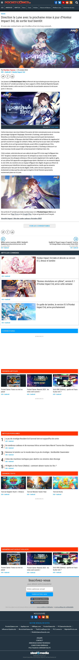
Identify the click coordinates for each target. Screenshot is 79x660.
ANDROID (9, 7)
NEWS (3, 14)
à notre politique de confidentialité (64, 607)
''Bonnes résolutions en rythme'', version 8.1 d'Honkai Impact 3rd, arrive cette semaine (56, 282)
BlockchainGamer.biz (26, 629)
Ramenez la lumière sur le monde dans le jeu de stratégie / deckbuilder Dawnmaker (37, 452)
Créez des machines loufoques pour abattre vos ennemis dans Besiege (32, 459)
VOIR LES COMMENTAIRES (39, 226)
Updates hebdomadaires (41, 602)
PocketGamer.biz (49, 626)
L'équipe (39, 638)
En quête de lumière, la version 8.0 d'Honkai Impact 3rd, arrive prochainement (56, 306)
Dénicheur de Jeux (68, 7)
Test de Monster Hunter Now (36, 492)
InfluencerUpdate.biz (9, 629)
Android (7, 72)
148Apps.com (36, 626)
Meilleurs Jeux (57, 7)
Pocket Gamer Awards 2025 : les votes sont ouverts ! (38, 390)
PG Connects (57, 629)
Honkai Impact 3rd (18, 72)
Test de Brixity (58, 492)
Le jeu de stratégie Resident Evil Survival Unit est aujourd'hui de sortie (32, 439)
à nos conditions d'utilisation (45, 607)
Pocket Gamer (54, 127)
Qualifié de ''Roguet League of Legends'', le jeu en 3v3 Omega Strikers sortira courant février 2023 (63, 243)
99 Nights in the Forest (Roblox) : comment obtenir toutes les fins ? (31, 466)
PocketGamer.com (11, 626)
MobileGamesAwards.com (41, 632)
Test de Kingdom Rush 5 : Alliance (12, 492)
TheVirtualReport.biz (43, 629)
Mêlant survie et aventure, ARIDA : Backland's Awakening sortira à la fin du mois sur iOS (14, 243)
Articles (35, 7)
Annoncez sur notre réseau (39, 643)
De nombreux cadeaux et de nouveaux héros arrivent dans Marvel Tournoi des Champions (39, 445)
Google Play (27, 214)
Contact (39, 640)
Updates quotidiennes (41, 599)
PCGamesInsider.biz (64, 626)
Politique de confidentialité (39, 648)
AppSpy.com (25, 626)
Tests (29, 7)
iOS (2, 7)
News (24, 7)
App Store (15, 214)
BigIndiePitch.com (71, 629)
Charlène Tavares (9, 70)
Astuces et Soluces (45, 7)
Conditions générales (39, 645)
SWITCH (17, 7)
